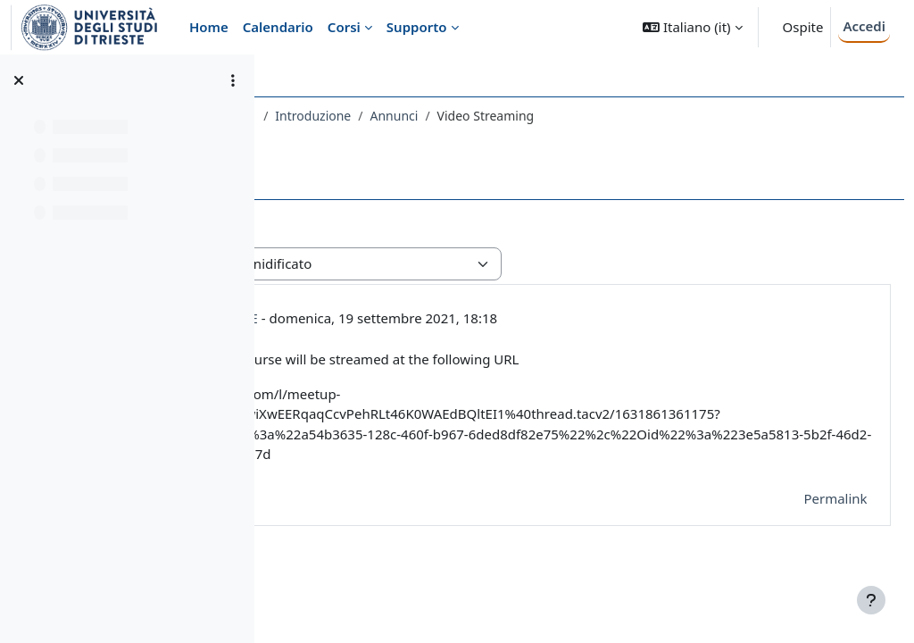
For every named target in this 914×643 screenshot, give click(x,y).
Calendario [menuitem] (278, 27)
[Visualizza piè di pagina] (871, 600)
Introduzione (563, 115)
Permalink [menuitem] (795, 518)
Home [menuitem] (208, 27)
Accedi (864, 26)
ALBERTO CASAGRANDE (434, 318)
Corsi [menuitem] (344, 27)
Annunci (643, 115)
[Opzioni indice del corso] (233, 80)
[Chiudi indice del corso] (18, 80)
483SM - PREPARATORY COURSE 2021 (397, 115)
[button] (692, 27)
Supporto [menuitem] (416, 27)
